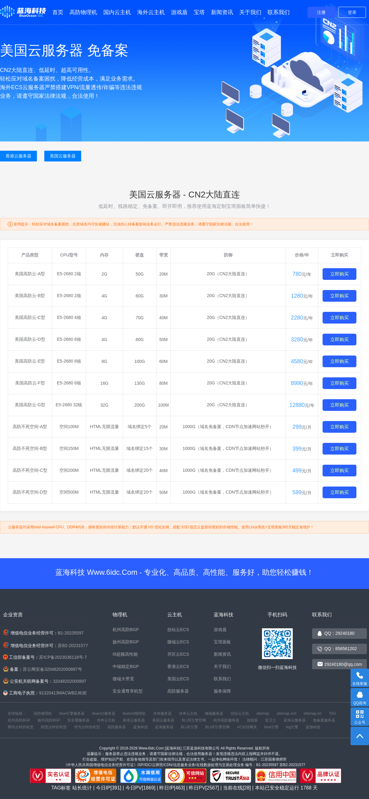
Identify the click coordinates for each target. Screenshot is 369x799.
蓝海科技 (140, 727)
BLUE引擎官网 (194, 720)
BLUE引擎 (189, 727)
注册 (321, 12)
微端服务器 (214, 713)
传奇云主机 (188, 713)
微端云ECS (178, 641)
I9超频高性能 (125, 654)
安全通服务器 (78, 720)
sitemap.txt (312, 713)
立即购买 (339, 273)
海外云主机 (151, 12)
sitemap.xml (286, 713)
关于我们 (250, 12)
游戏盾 (179, 12)
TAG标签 (61, 787)
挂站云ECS (178, 629)
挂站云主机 (240, 713)
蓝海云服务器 (295, 720)
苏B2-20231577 (73, 645)
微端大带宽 (123, 678)
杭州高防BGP (126, 629)
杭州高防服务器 (226, 720)
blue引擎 (271, 727)
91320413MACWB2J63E (63, 692)
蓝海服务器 (164, 727)
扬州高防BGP (126, 641)
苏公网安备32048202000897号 (52, 669)
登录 (352, 12)
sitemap (262, 713)
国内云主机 (117, 12)
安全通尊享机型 (128, 691)
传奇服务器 (162, 713)
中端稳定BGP (126, 666)
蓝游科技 (313, 727)
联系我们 (279, 12)
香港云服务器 (18, 155)
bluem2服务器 (103, 713)
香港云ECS (178, 666)
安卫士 (270, 720)
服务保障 (222, 691)
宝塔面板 (222, 641)
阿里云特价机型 (54, 727)
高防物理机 (83, 12)
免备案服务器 (324, 720)
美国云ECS (178, 678)
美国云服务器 (63, 155)
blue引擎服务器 (72, 713)
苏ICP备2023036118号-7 (63, 657)
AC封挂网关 (247, 727)
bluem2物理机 (134, 713)
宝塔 (199, 12)
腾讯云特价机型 (21, 727)
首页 (57, 12)
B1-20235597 (71, 632)
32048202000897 (69, 681)
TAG (332, 713)
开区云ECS (178, 654)
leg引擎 (292, 727)
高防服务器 (178, 691)
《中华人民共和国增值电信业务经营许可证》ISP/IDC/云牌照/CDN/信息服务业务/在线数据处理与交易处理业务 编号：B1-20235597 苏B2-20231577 (184, 765)
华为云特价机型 (87, 727)
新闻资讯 (222, 12)
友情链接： (17, 713)
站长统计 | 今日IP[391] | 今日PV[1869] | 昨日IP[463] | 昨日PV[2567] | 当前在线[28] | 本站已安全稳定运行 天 (195, 787)
